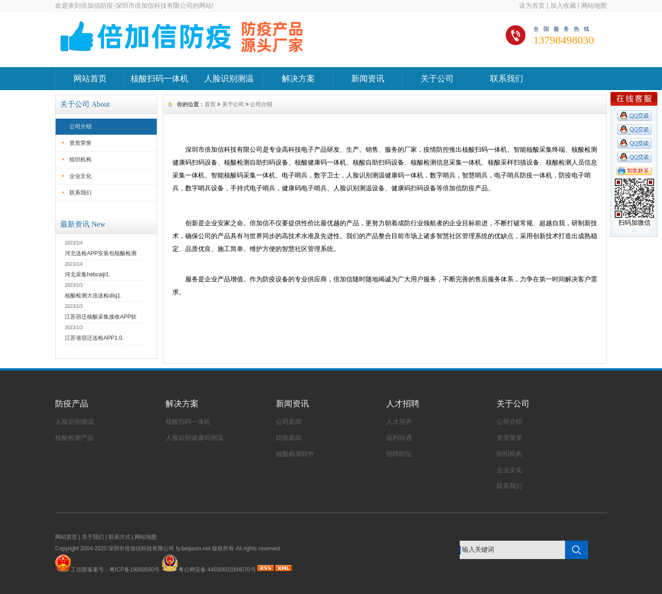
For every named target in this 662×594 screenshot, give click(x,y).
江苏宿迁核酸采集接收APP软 (101, 317)
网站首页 (90, 78)
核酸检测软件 (295, 453)
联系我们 (506, 78)
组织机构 (80, 159)
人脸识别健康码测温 (194, 437)
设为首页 (532, 5)
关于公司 (437, 78)
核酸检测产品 (74, 437)
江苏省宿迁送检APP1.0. (94, 338)
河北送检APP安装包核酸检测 (101, 253)
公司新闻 (289, 421)
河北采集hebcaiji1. (87, 274)
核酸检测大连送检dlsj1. (93, 295)
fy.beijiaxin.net (193, 548)
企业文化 (80, 176)
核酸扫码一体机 (159, 78)
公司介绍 (80, 126)
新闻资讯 (367, 78)
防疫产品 (71, 403)
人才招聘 (402, 403)
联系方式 (119, 537)
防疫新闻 (289, 437)
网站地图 (594, 5)
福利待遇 (399, 437)
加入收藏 (563, 5)
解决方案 (298, 78)
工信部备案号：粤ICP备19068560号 (115, 569)
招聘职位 (399, 453)
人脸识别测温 (229, 78)
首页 (210, 104)
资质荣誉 (80, 143)
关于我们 (93, 537)
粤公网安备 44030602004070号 (208, 569)
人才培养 (399, 421)
